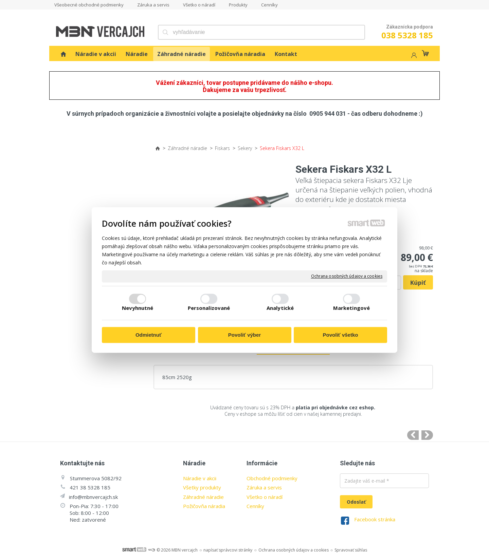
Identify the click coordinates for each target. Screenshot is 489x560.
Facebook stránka (374, 519)
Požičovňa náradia (204, 506)
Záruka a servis (264, 487)
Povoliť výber (244, 335)
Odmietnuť (148, 335)
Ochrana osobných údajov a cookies (346, 276)
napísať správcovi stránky (227, 550)
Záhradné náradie (203, 496)
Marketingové (351, 308)
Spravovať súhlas (350, 550)
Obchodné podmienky (272, 478)
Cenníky (255, 506)
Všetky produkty (202, 487)
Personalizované (209, 308)
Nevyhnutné (137, 308)
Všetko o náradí (265, 496)
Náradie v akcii (199, 478)
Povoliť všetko (340, 335)
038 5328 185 (407, 35)
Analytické (280, 308)
